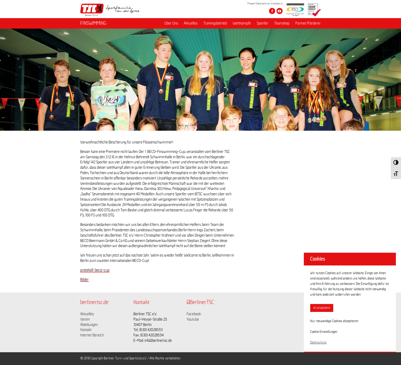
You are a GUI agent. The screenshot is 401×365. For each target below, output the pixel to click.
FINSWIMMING (93, 23)
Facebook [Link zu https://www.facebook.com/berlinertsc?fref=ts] (194, 314)
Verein (85, 319)
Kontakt (86, 330)
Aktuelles (190, 23)
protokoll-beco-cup (94, 270)
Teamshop (281, 23)
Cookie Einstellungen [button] (323, 332)
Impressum (277, 3)
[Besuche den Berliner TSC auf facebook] (272, 11)
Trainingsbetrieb (215, 23)
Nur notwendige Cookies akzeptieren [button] (334, 321)
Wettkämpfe (242, 23)
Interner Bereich (92, 335)
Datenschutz (262, 3)
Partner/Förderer (308, 23)
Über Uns (171, 23)
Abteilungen (89, 325)
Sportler (262, 23)
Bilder (84, 279)
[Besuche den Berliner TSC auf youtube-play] (279, 11)
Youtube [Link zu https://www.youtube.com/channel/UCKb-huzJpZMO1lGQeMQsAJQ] (193, 319)
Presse (251, 3)
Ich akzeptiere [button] (321, 308)
